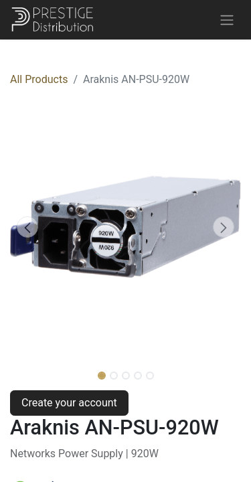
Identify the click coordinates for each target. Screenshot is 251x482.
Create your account (69, 402)
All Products (39, 79)
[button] (27, 227)
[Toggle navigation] (227, 19)
